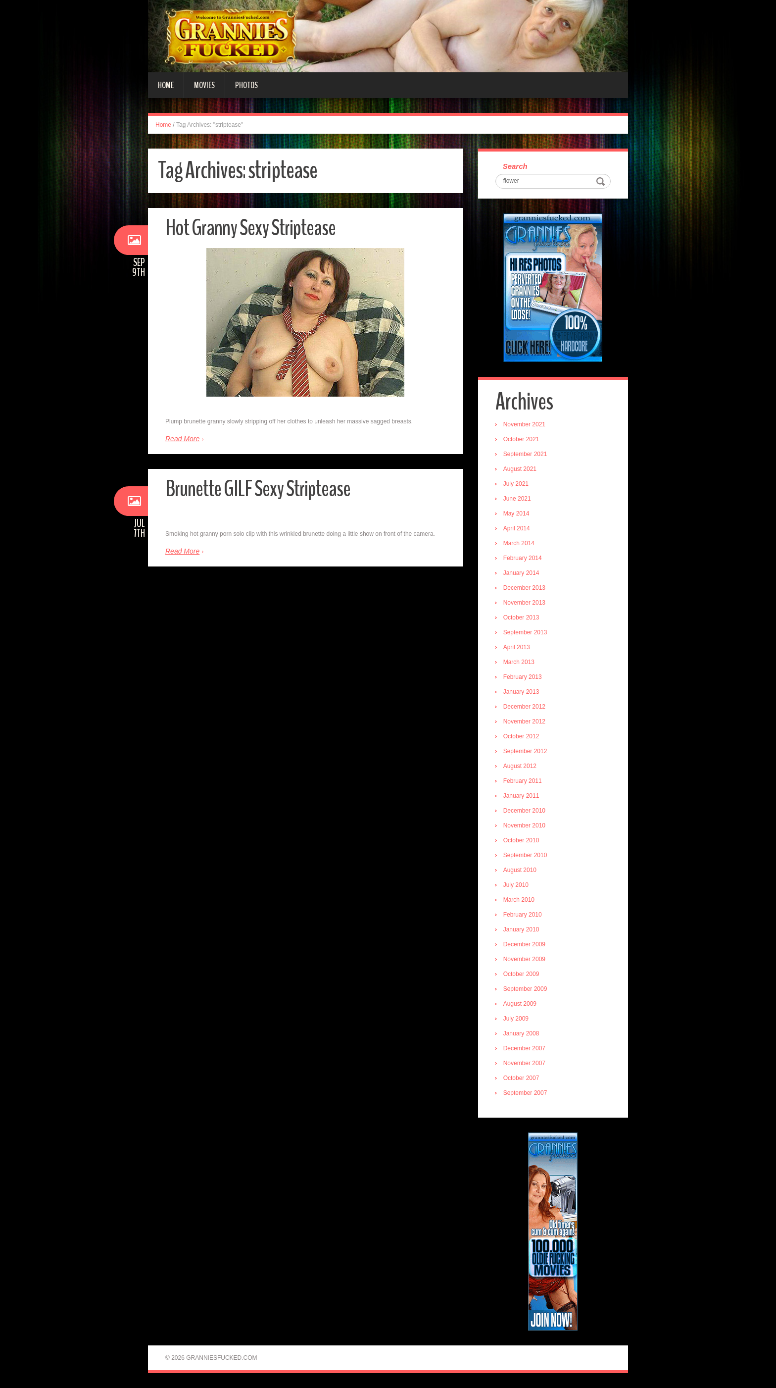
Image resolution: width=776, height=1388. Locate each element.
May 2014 (516, 513)
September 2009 (525, 988)
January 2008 (521, 1033)
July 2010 (516, 884)
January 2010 (521, 929)
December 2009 (524, 944)
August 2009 (519, 1003)
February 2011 (522, 780)
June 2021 (517, 498)
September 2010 (525, 855)
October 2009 (521, 974)
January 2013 (521, 691)
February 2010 (522, 914)
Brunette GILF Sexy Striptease (257, 489)
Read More (182, 439)
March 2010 (518, 899)
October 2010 (521, 840)
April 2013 (516, 647)
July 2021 (516, 483)
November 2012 (524, 721)
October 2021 (521, 439)
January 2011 (521, 795)
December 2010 (524, 810)
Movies (204, 85)
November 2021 (524, 424)
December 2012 (524, 706)
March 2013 (518, 662)
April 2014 (516, 528)
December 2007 (524, 1048)
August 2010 (519, 870)
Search (515, 166)
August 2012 (519, 766)
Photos (246, 85)
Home (166, 85)
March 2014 (518, 543)
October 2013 (521, 617)
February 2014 (522, 558)
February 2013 (522, 676)
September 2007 (525, 1092)
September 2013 (525, 632)
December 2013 (524, 587)
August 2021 (519, 468)
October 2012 (521, 736)
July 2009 (516, 1018)
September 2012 (525, 751)
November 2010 (524, 825)
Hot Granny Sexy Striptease (250, 228)
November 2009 (524, 959)
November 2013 (524, 602)
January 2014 (521, 572)
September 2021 (525, 454)
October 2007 (521, 1078)
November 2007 (524, 1063)
